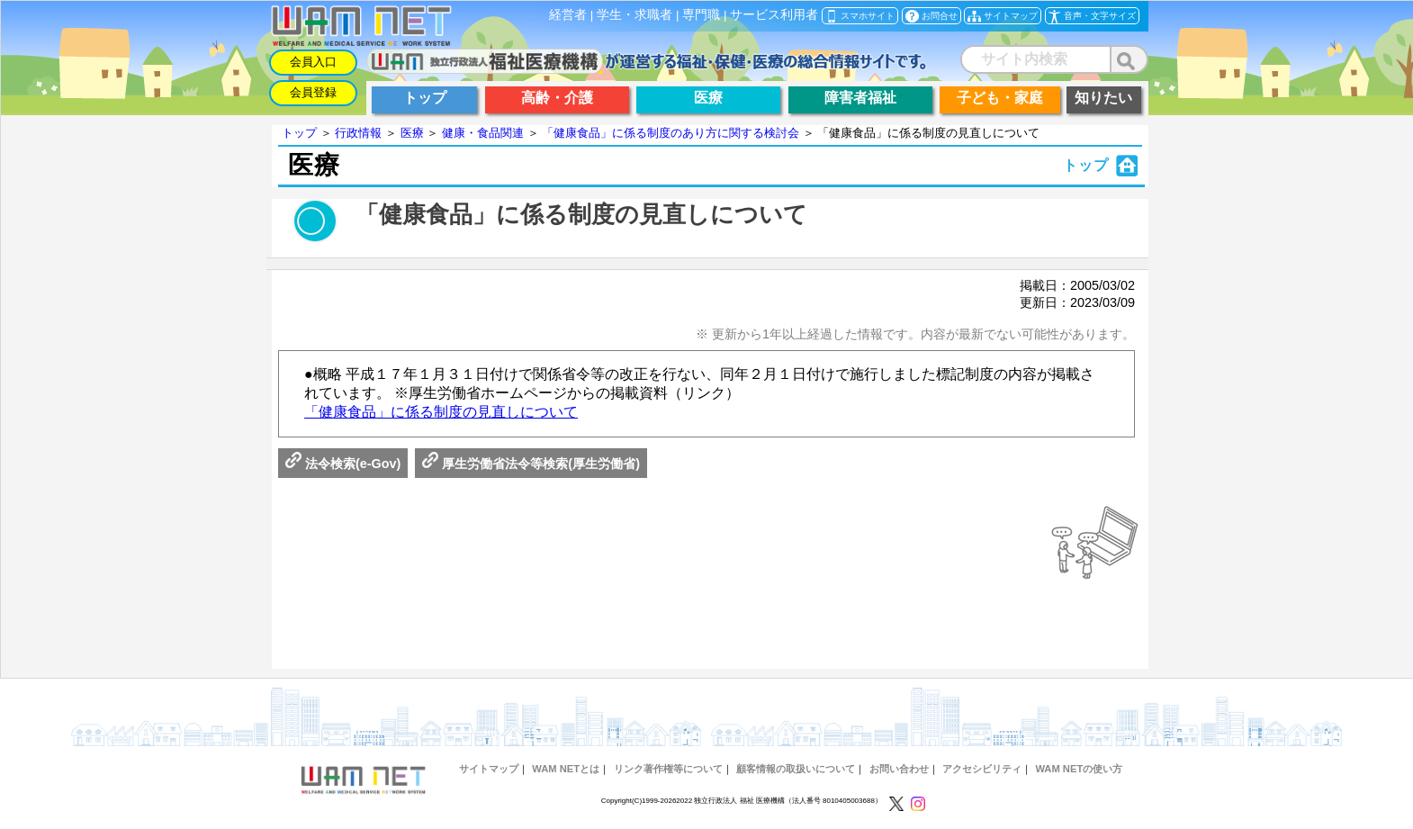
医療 (412, 133)
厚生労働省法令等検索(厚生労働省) (531, 463)
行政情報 (358, 133)
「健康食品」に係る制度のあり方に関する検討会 (670, 133)
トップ (299, 133)
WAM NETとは (565, 768)
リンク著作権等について (668, 768)
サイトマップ (488, 768)
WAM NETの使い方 (1078, 768)
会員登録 (313, 92)
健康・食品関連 (483, 133)
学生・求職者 (634, 15)
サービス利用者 (774, 15)
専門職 (701, 15)
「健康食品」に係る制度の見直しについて (441, 411)
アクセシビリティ (982, 768)
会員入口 (313, 61)
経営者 (568, 15)
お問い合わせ (899, 768)
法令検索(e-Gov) (342, 463)
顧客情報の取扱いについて (795, 768)
